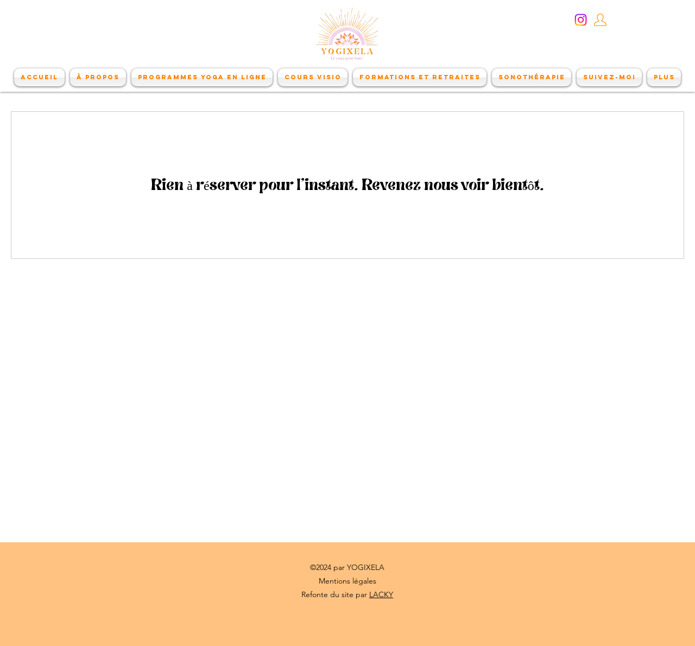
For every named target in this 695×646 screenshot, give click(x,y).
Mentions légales (347, 581)
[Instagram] (581, 20)
